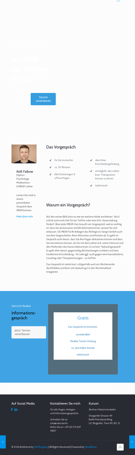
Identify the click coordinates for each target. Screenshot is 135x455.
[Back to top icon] (120, 447)
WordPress (91, 447)
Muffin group (41, 447)
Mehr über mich (24, 216)
